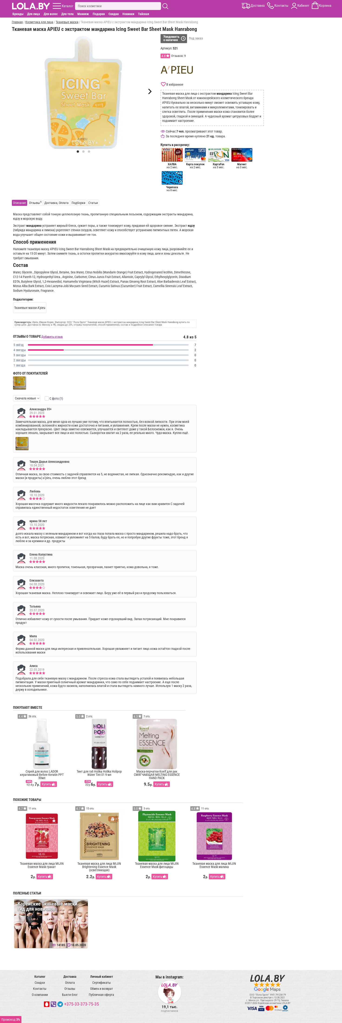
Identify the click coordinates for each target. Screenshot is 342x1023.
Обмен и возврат (101, 989)
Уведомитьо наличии (171, 38)
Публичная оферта (101, 995)
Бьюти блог (70, 995)
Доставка (69, 976)
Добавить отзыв (52, 336)
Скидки (114, 14)
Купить (46, 784)
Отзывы (69, 989)
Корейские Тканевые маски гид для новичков (47, 906)
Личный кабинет (101, 976)
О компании (40, 995)
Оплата (70, 982)
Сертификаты (101, 982)
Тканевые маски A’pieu (29, 308)
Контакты (39, 989)
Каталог (39, 976)
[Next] (149, 91)
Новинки (128, 14)
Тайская (143, 14)
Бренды (18, 14)
